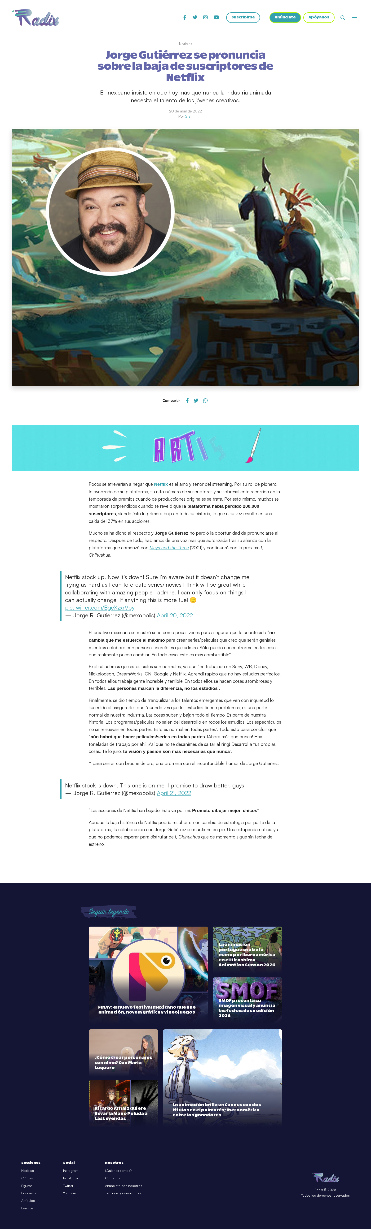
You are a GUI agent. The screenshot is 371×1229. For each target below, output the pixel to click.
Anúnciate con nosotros (123, 1186)
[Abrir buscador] (342, 17)
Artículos (28, 1201)
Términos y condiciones (123, 1193)
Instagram (70, 1171)
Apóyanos (319, 18)
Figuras (26, 1186)
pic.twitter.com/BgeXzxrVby (99, 607)
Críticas (27, 1178)
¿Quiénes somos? (118, 1171)
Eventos (27, 1208)
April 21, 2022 (174, 792)
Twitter (68, 1186)
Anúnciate (285, 18)
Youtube (69, 1193)
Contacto (112, 1178)
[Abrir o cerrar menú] (354, 17)
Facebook (70, 1178)
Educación (29, 1193)
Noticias (27, 1171)
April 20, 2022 (175, 615)
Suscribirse (242, 18)
